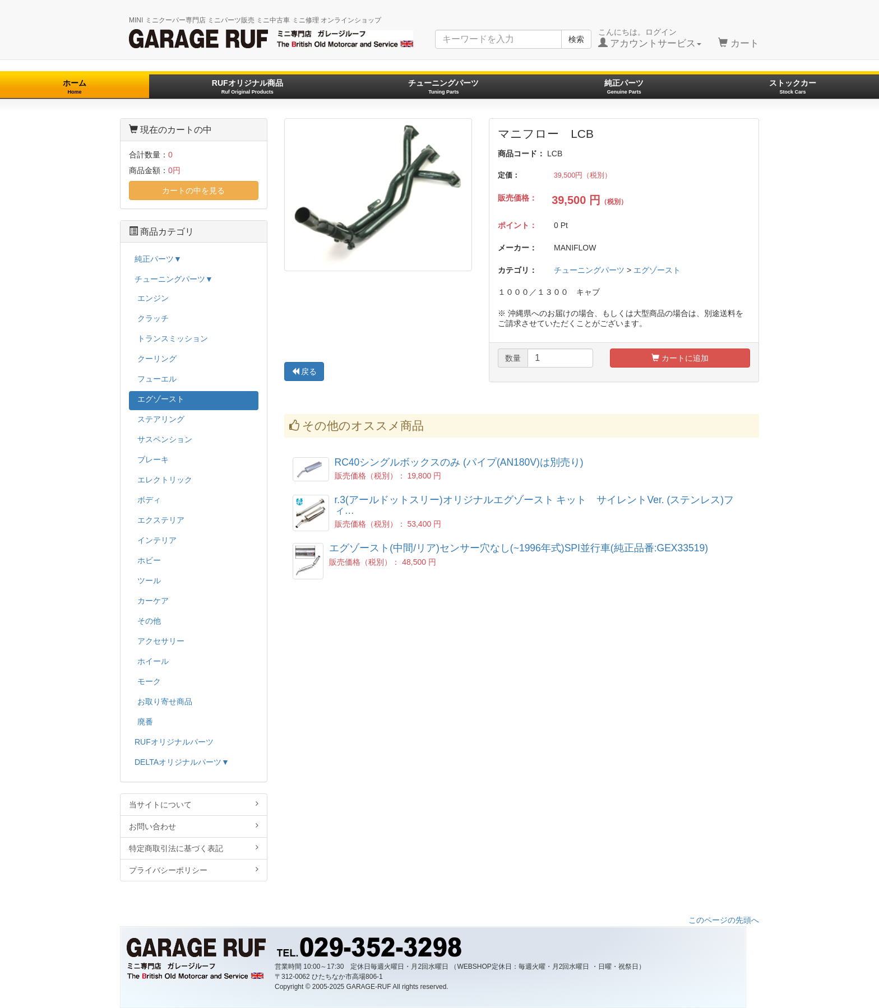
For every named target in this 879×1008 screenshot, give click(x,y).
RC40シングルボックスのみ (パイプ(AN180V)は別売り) (459, 462)
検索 (576, 39)
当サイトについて (193, 804)
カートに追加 (680, 358)
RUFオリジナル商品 (247, 86)
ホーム (74, 86)
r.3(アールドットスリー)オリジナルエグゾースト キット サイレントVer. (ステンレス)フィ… (534, 505)
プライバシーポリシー (193, 870)
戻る (304, 371)
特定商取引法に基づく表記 (193, 848)
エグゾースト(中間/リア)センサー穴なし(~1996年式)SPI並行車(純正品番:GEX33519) (518, 548)
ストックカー (792, 86)
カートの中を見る (193, 190)
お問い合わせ (193, 826)
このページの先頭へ (723, 920)
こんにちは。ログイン (650, 38)
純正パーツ (624, 86)
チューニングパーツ (443, 86)
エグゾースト (657, 270)
